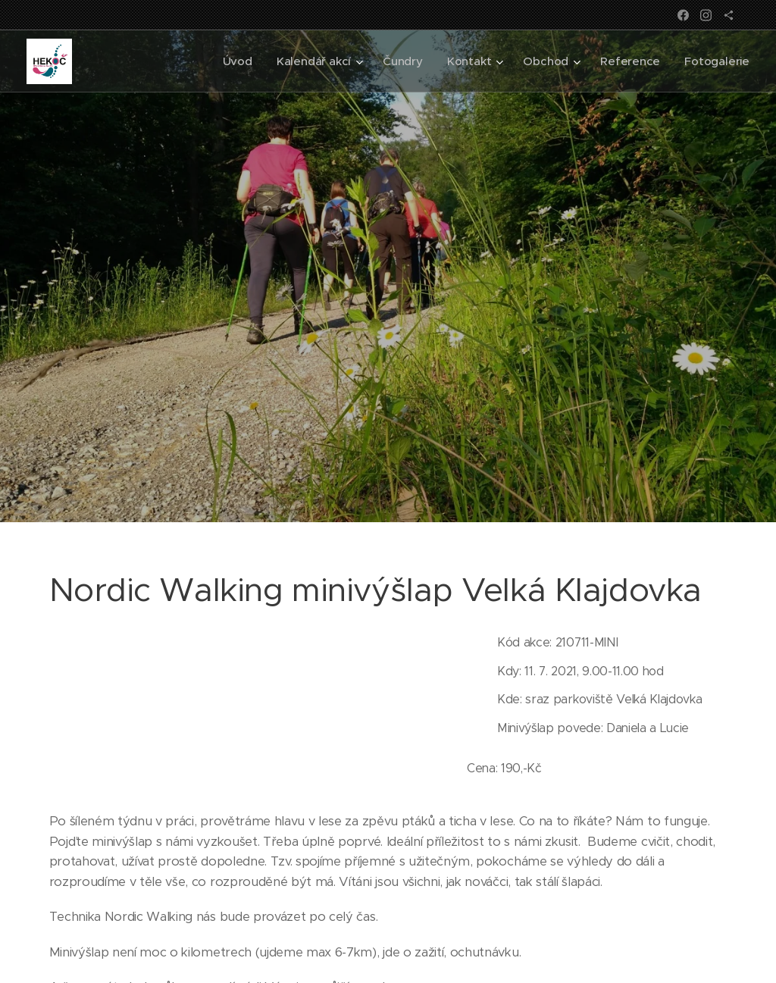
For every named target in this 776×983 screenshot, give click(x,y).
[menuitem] (233, 61)
